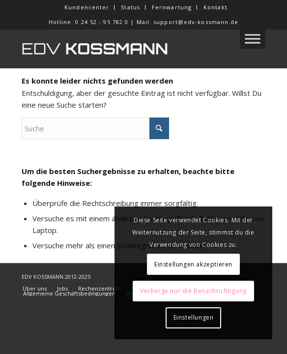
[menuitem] (87, 7)
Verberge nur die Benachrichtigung (193, 291)
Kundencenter (86, 7)
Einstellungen (193, 317)
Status (130, 7)
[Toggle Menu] (252, 38)
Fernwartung (172, 7)
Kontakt (215, 7)
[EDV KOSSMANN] (119, 48)
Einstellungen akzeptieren (193, 264)
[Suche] (95, 128)
